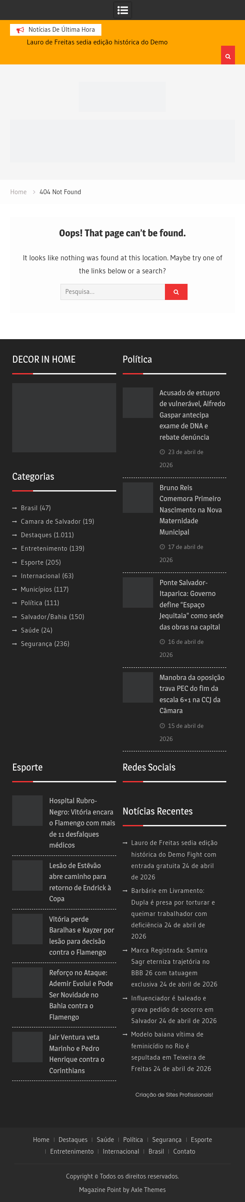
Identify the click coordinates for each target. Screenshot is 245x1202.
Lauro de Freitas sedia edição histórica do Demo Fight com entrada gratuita (174, 854)
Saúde (30, 630)
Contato (184, 1151)
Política (32, 603)
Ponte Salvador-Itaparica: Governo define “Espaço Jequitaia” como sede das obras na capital (192, 604)
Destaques (36, 535)
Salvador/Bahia (44, 617)
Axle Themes (148, 1189)
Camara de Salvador (51, 521)
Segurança (36, 644)
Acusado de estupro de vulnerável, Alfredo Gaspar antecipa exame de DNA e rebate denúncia (192, 414)
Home (41, 1140)
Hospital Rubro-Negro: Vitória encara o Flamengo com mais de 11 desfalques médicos (82, 822)
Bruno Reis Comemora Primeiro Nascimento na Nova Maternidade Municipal (191, 509)
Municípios (36, 589)
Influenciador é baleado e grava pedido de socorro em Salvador (172, 1009)
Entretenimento (44, 548)
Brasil (29, 508)
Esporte (32, 562)
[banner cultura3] (122, 140)
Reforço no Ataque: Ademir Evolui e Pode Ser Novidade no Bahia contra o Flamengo (81, 994)
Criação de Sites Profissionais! (174, 1094)
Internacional (40, 576)
